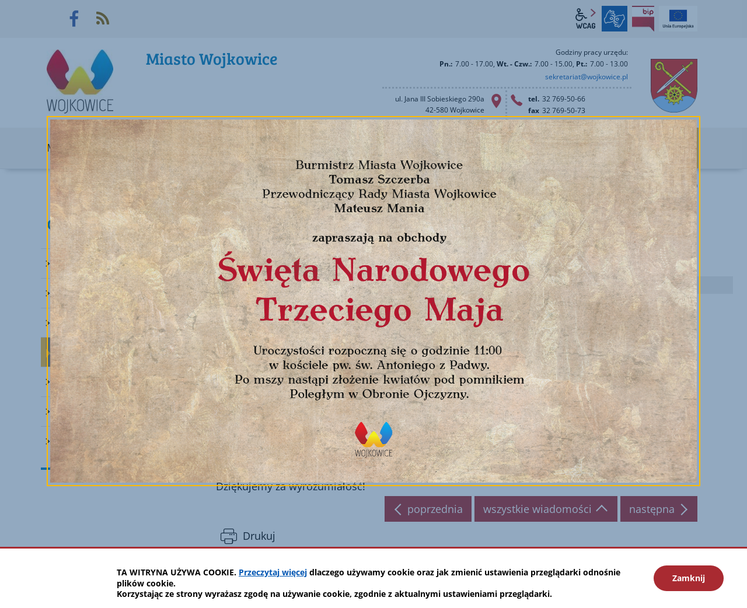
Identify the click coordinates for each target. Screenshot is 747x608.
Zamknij (688, 578)
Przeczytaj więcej (273, 572)
